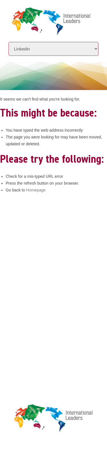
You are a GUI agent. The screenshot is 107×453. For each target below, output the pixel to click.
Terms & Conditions (31, 341)
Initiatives (21, 275)
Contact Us (22, 297)
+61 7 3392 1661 (37, 229)
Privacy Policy (25, 330)
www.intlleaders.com (30, 245)
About (16, 265)
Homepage (36, 190)
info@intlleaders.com (42, 237)
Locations (20, 286)
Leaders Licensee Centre (35, 319)
